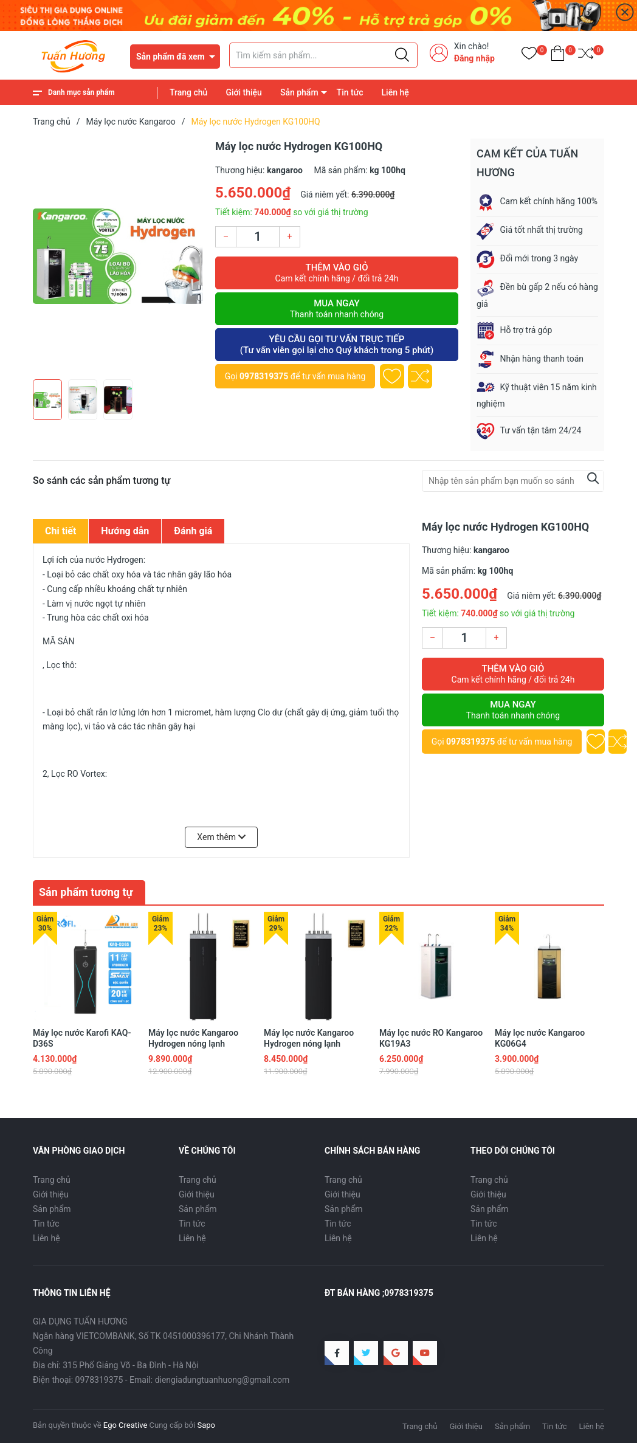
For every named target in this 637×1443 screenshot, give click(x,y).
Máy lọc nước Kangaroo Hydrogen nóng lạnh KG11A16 (193, 1043)
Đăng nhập (474, 58)
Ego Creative (125, 1425)
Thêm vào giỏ (337, 273)
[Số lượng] (257, 236)
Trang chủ (188, 92)
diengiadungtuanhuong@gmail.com (222, 1380)
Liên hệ (395, 92)
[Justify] (402, 55)
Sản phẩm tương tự (86, 892)
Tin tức (350, 92)
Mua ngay (337, 309)
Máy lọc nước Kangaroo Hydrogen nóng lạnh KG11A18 (309, 1043)
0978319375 (263, 376)
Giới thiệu (244, 92)
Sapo (206, 1425)
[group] (118, 256)
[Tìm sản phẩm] (323, 55)
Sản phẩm (299, 92)
